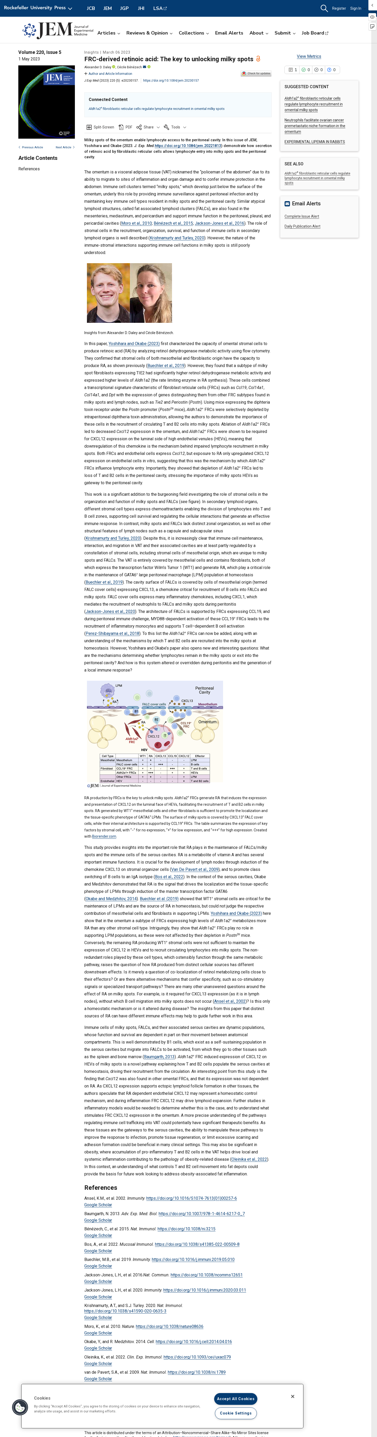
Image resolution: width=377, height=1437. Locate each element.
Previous (30, 147)
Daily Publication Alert (302, 226)
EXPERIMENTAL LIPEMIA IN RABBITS (315, 142)
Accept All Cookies (235, 1399)
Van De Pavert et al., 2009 (194, 869)
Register (339, 8)
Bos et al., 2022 (169, 876)
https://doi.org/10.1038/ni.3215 (186, 1228)
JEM (107, 8)
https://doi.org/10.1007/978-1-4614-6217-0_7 (202, 1213)
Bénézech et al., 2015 (173, 223)
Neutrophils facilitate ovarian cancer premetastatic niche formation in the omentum (315, 126)
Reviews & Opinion (149, 33)
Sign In (358, 8)
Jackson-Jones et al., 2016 (219, 223)
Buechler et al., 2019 (165, 365)
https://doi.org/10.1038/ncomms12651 (207, 1274)
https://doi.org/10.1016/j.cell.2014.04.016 (194, 1341)
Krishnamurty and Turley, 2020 (177, 237)
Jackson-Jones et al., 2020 (110, 611)
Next (65, 147)
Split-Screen (104, 127)
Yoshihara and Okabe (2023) (134, 343)
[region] (162, 1406)
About (259, 33)
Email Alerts (229, 33)
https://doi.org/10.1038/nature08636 (169, 1326)
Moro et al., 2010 (136, 223)
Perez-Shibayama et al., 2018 (112, 633)
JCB (91, 8)
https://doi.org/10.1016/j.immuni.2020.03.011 (204, 1290)
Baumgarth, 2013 (159, 1056)
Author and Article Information (108, 74)
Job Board (313, 33)
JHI (141, 8)
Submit (285, 33)
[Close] (292, 1396)
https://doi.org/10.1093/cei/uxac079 (197, 1357)
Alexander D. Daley (97, 67)
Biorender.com (104, 836)
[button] (324, 8)
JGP (124, 8)
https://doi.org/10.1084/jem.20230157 (171, 80)
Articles (108, 33)
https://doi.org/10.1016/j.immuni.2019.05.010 (193, 1259)
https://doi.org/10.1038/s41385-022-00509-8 (197, 1244)
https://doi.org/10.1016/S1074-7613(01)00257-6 (191, 1198)
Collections (194, 33)
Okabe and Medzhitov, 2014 (111, 898)
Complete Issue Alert (302, 216)
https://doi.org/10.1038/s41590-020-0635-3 (125, 1311)
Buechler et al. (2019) (159, 898)
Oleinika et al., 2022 (249, 1159)
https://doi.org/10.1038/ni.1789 (197, 1372)
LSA (158, 8)
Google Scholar (98, 1204)
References (29, 168)
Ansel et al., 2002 (230, 1001)
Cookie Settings (236, 1413)
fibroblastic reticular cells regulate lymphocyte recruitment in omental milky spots (157, 109)
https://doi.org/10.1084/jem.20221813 (188, 146)
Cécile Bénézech (131, 67)
